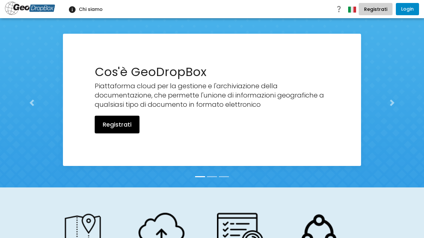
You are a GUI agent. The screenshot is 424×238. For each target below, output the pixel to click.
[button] (32, 102)
